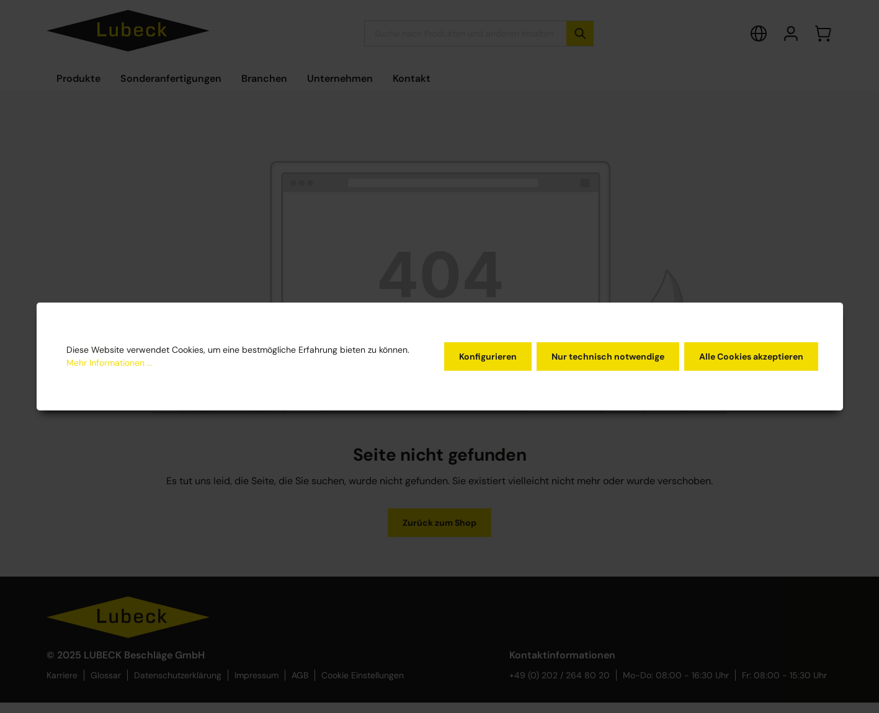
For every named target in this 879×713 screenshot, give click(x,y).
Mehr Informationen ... (109, 362)
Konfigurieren (488, 356)
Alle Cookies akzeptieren (751, 356)
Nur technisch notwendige (607, 356)
